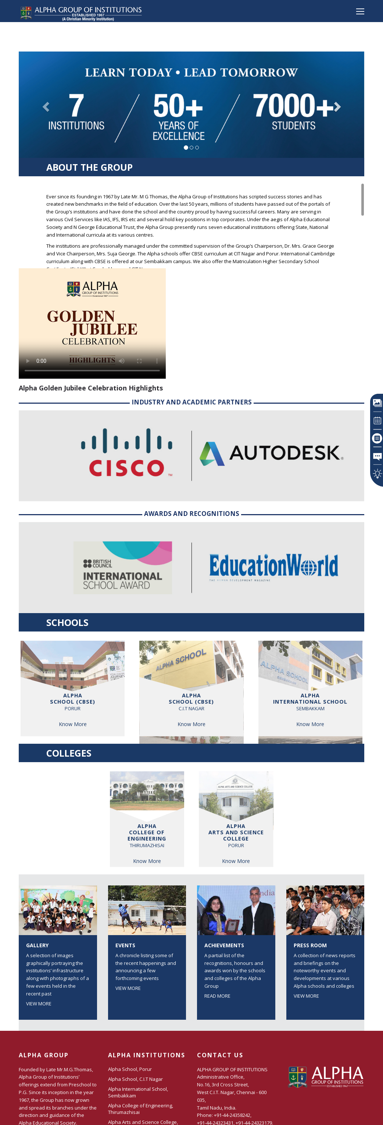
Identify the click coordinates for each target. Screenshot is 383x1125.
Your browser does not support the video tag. (92, 323)
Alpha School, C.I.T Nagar (135, 1079)
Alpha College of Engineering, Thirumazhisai (140, 1108)
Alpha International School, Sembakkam (138, 1092)
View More (38, 1003)
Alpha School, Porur (130, 1069)
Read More (217, 996)
